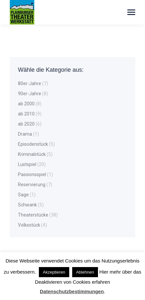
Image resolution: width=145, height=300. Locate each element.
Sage (23, 194)
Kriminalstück (32, 154)
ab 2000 (26, 103)
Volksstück (29, 225)
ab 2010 (26, 113)
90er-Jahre (29, 93)
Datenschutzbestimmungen (72, 291)
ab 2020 (26, 124)
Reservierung (31, 184)
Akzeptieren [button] (54, 272)
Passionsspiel (32, 174)
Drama (25, 134)
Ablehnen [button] (85, 272)
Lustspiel (27, 164)
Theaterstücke (33, 215)
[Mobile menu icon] (131, 12)
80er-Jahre (29, 83)
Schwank (27, 204)
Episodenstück (33, 144)
